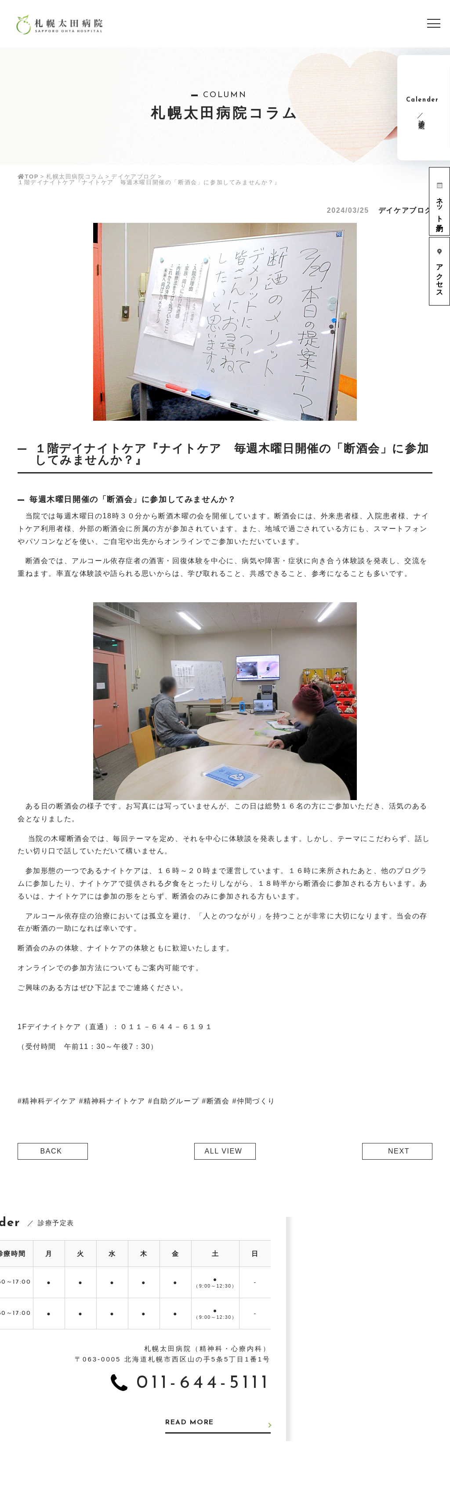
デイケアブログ (133, 176)
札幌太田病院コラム (75, 176)
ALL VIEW (223, 1151)
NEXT (399, 1151)
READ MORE (191, 1423)
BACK (51, 1151)
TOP (28, 176)
